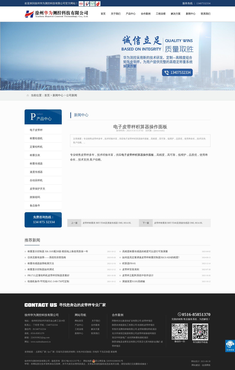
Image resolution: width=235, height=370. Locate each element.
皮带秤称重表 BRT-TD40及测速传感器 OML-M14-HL (107, 223)
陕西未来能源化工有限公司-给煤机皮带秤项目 (133, 325)
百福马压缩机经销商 (65, 352)
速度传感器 (36, 172)
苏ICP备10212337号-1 (71, 361)
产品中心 (130, 14)
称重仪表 (35, 155)
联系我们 (205, 14)
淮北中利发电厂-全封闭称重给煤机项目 (130, 337)
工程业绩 (160, 14)
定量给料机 (36, 146)
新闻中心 (190, 14)
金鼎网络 (206, 365)
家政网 (114, 352)
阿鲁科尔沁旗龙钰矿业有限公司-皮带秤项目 (132, 321)
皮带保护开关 (37, 188)
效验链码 (35, 197)
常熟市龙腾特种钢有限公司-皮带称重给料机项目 (134, 329)
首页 (103, 14)
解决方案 (175, 14)
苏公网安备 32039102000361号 (107, 361)
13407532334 (203, 3)
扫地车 (96, 352)
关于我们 (115, 14)
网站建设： (197, 365)
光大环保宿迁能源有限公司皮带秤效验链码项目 (134, 333)
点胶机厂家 (41, 352)
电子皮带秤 (36, 130)
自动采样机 (36, 180)
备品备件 (35, 205)
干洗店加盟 (105, 352)
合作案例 (145, 14)
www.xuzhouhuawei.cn (41, 342)
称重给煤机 (36, 138)
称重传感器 (36, 163)
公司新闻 (71, 95)
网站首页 (79, 321)
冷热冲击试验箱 (83, 352)
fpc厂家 (51, 352)
